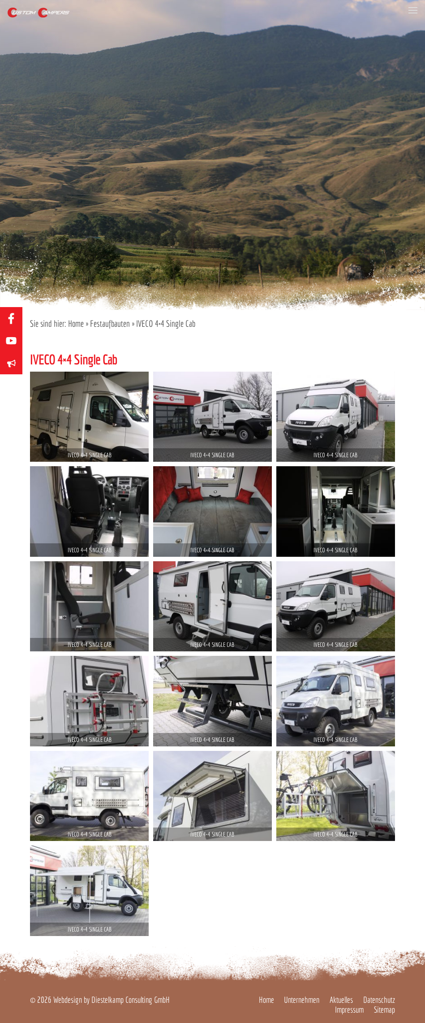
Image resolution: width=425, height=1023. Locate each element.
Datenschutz (379, 1000)
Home (76, 323)
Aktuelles (341, 1000)
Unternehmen (301, 1000)
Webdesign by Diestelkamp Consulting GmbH (111, 1000)
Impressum (349, 1009)
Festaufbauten (110, 323)
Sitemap (384, 1009)
